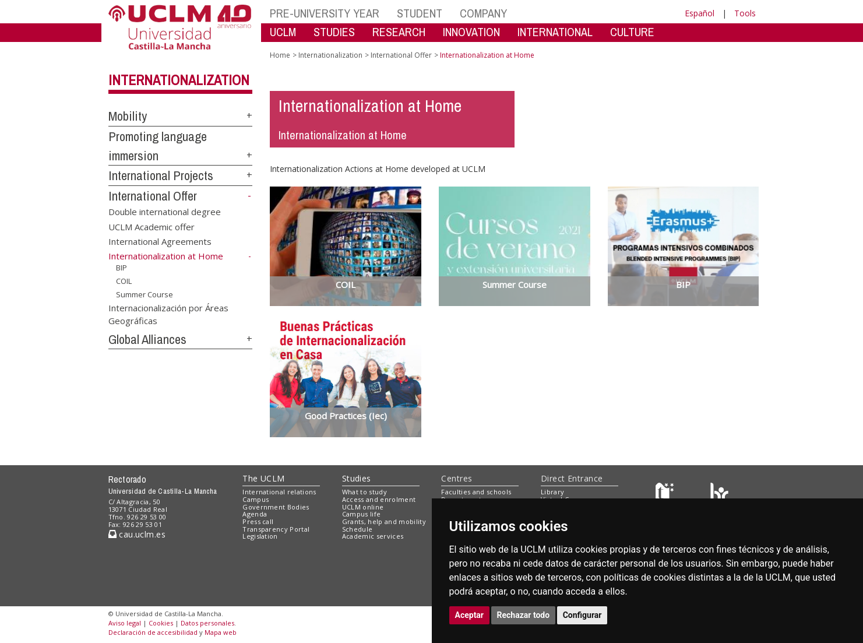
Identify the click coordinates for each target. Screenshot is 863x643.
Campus (255, 499)
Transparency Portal (275, 529)
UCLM (283, 32)
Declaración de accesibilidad (153, 632)
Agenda (254, 514)
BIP (121, 267)
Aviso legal (124, 623)
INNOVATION (471, 32)
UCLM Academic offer (151, 226)
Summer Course (144, 294)
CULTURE (632, 32)
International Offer (152, 196)
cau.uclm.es (136, 534)
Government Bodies (275, 507)
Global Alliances (147, 339)
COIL (124, 281)
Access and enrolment (379, 499)
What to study (364, 491)
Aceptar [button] (469, 615)
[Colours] (719, 494)
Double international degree (164, 211)
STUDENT (419, 13)
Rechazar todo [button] (523, 615)
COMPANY (483, 13)
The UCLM (263, 478)
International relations (279, 491)
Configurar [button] (582, 615)
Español (699, 13)
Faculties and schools (476, 491)
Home (280, 55)
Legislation (260, 536)
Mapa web (221, 632)
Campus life (361, 514)
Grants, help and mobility (384, 521)
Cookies (161, 623)
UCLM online (363, 507)
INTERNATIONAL (555, 32)
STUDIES (334, 32)
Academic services (373, 536)
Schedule (357, 529)
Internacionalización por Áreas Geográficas (168, 314)
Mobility (127, 116)
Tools (745, 13)
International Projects (160, 175)
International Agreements (160, 241)
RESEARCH (398, 32)
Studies (356, 478)
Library (552, 491)
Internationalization (178, 80)
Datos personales (207, 623)
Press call (257, 521)
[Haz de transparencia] (666, 494)
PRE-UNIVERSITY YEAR (324, 13)
